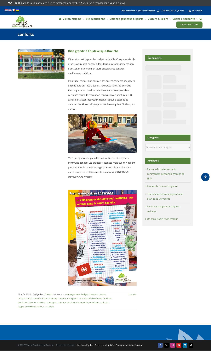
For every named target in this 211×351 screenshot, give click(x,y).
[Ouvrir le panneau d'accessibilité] (205, 177)
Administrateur (136, 345)
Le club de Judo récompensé (162, 186)
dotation (37, 298)
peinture (62, 302)
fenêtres (108, 298)
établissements (95, 298)
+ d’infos (120, 3)
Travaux (48, 294)
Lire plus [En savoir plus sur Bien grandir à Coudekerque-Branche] (133, 294)
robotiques (94, 302)
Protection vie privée (104, 345)
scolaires (105, 302)
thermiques (30, 306)
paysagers (52, 302)
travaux (40, 306)
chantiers (93, 294)
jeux (31, 302)
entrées (83, 298)
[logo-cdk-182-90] (21, 16)
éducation (53, 298)
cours (29, 298)
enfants (62, 298)
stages (21, 306)
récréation (72, 302)
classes (102, 294)
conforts (21, 298)
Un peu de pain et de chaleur (162, 218)
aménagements (72, 294)
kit (35, 302)
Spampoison (121, 345)
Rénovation (83, 302)
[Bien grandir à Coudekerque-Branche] (41, 64)
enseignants (73, 298)
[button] (201, 19)
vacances (49, 306)
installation (23, 302)
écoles (45, 298)
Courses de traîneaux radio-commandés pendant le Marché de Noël (165, 174)
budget (84, 294)
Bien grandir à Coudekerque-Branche (93, 51)
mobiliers (41, 302)
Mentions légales (85, 345)
